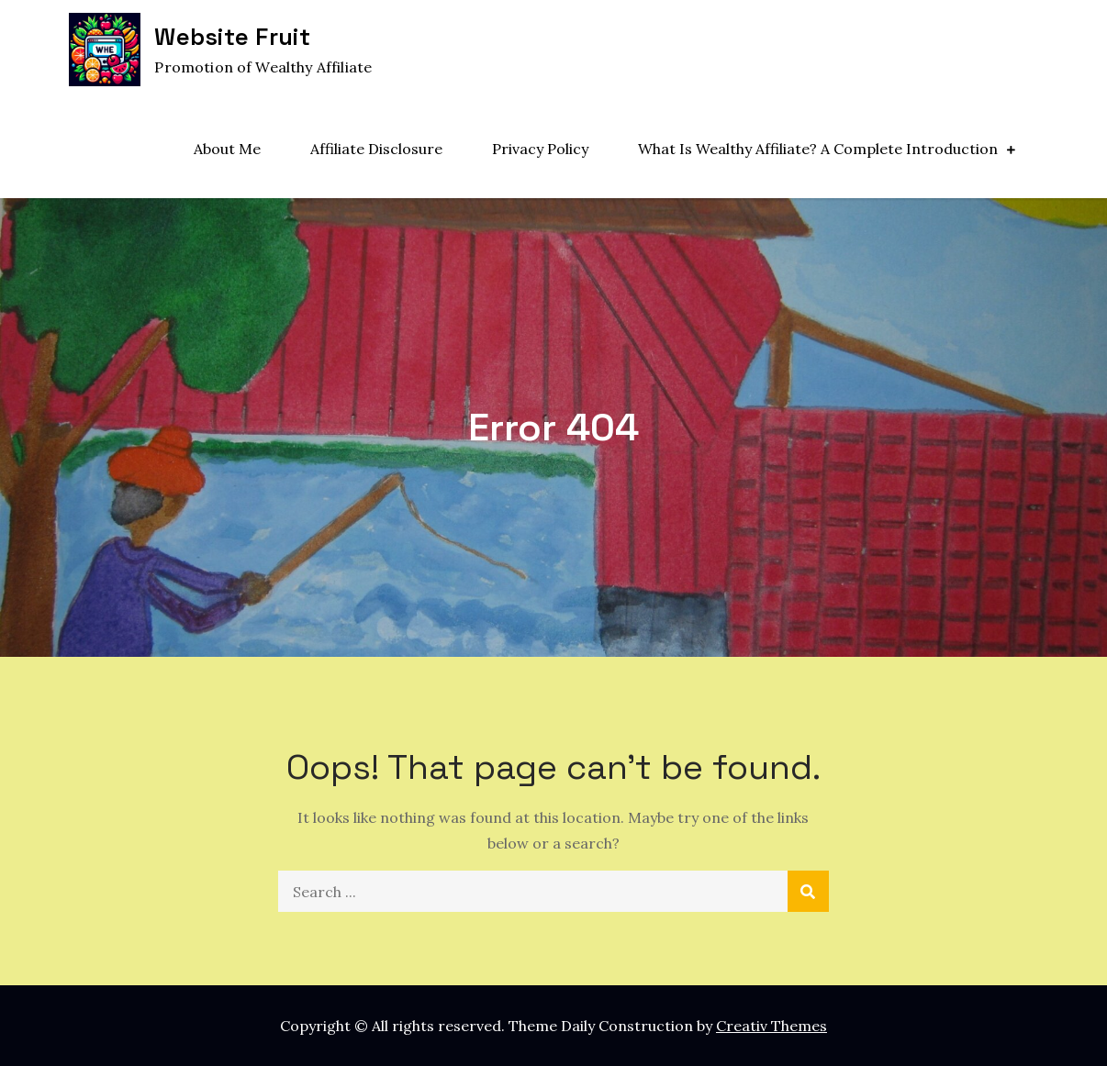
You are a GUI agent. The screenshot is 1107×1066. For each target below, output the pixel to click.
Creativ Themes (771, 1025)
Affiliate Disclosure (376, 148)
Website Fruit (231, 36)
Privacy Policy (540, 148)
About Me (227, 148)
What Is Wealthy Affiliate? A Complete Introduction (818, 148)
